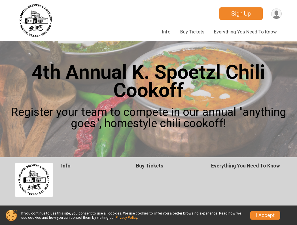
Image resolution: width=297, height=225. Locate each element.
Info (166, 32)
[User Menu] (276, 14)
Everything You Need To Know (245, 32)
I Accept (265, 215)
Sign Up (241, 13)
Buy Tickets (192, 32)
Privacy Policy (126, 217)
